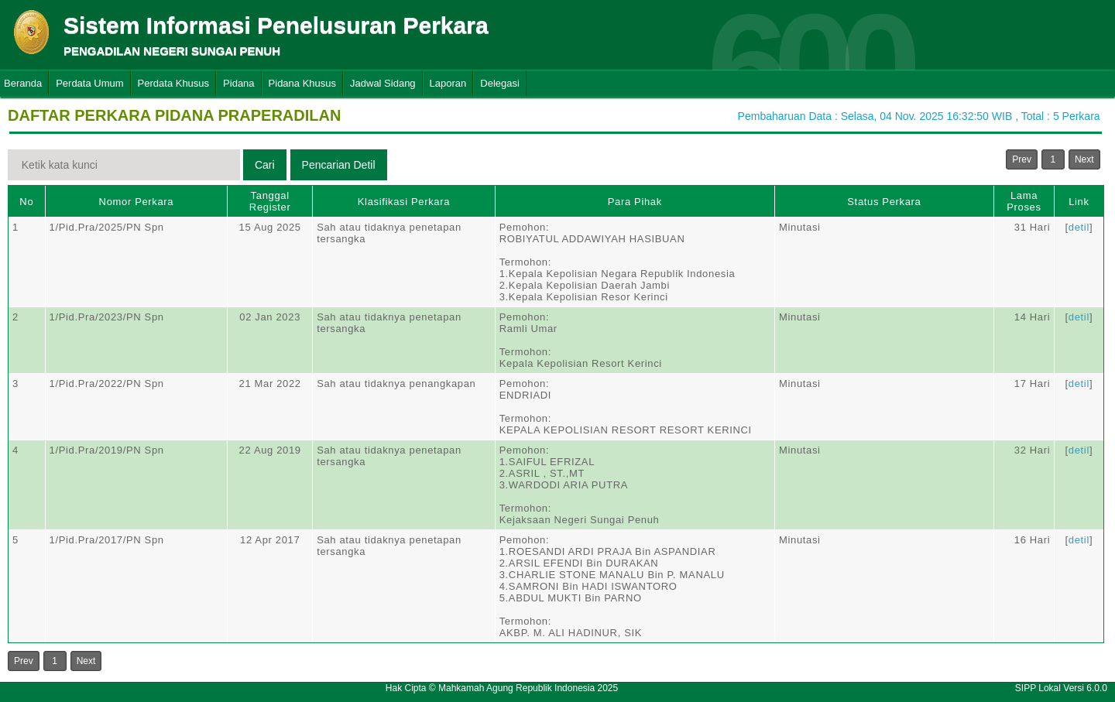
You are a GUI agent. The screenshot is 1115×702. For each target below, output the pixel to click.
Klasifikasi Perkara (404, 201)
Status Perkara (884, 201)
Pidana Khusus (302, 83)
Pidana (238, 83)
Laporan (448, 83)
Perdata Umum (89, 83)
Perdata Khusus (174, 83)
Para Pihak (635, 201)
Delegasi (500, 83)
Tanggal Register (270, 201)
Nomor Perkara (136, 201)
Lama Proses (1024, 201)
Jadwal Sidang (383, 83)
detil (1079, 227)
